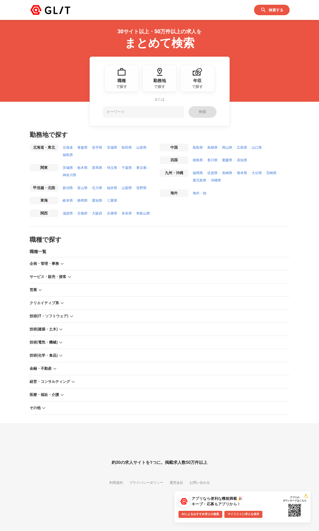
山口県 (257, 147)
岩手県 (97, 147)
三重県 (112, 200)
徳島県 (198, 160)
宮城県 (112, 147)
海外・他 (199, 193)
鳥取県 (198, 147)
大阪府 (97, 213)
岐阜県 (68, 200)
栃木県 (82, 168)
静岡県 (82, 200)
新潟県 (68, 188)
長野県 (141, 188)
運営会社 (176, 483)
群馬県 (97, 168)
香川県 (212, 160)
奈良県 (127, 213)
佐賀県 (212, 173)
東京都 (141, 168)
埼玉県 (112, 168)
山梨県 (127, 188)
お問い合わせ (200, 483)
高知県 (242, 160)
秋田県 (127, 147)
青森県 (82, 147)
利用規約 (116, 483)
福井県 (112, 188)
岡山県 (227, 147)
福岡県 (198, 173)
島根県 (212, 147)
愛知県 (97, 200)
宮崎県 (271, 173)
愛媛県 (227, 160)
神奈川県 (69, 175)
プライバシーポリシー (146, 483)
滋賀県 (68, 213)
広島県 (242, 147)
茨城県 (68, 168)
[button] (160, 263)
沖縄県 (216, 180)
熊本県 (242, 173)
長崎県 (227, 173)
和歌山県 (143, 213)
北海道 (68, 147)
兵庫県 (112, 213)
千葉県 (127, 168)
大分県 (257, 173)
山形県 (141, 147)
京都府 (82, 213)
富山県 (82, 188)
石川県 (97, 188)
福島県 (68, 155)
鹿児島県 (199, 180)
